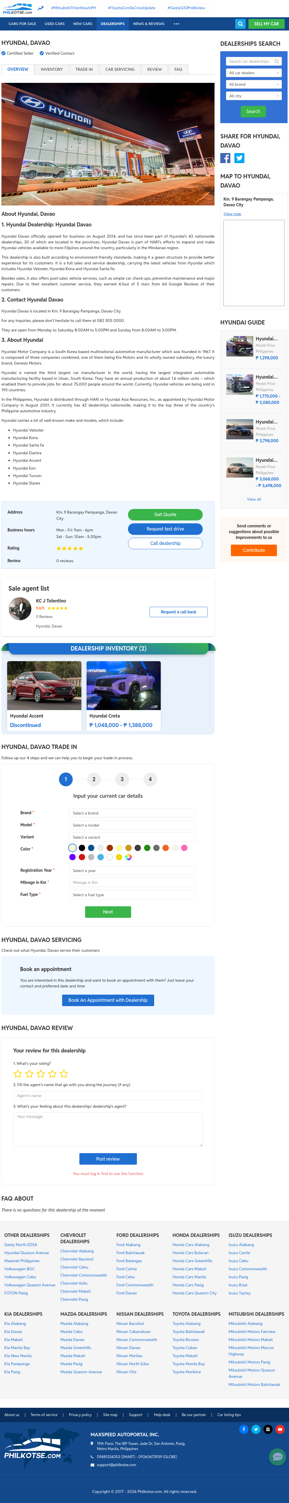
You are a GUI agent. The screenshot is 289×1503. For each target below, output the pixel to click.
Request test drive (165, 529)
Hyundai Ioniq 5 (264, 460)
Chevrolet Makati (75, 1291)
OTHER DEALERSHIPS (26, 1235)
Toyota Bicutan (186, 1339)
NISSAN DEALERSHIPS (140, 1314)
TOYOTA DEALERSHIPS (197, 1314)
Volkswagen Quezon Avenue (29, 1285)
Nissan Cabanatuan (133, 1331)
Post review (108, 1159)
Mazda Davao (72, 1339)
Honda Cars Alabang (191, 1244)
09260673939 (150, 1456)
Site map (110, 1414)
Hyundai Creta (104, 716)
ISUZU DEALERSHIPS (250, 1235)
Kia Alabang (15, 1323)
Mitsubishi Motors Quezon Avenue (252, 1373)
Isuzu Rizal (238, 1285)
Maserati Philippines (22, 1260)
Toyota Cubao (185, 1347)
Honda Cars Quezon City (195, 1293)
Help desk (162, 1414)
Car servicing (120, 69)
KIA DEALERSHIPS (23, 1314)
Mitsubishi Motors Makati (251, 1339)
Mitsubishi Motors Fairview (252, 1331)
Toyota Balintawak (189, 1331)
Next (108, 912)
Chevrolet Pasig (74, 1299)
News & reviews (148, 23)
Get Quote (165, 515)
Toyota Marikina (187, 1371)
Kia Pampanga (17, 1363)
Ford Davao (126, 1293)
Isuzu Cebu (238, 1260)
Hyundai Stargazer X (268, 339)
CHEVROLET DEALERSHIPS (75, 1238)
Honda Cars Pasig (188, 1285)
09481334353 (108, 1456)
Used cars (54, 23)
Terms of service (44, 1414)
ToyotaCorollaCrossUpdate (133, 7)
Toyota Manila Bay (189, 1363)
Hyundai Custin (264, 377)
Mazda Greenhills (75, 1347)
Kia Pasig (12, 1371)
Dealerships (113, 23)
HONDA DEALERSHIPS (196, 1235)
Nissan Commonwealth (136, 1339)
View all (254, 499)
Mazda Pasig (71, 1363)
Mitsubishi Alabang (246, 1323)
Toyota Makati (185, 1355)
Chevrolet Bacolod (76, 1259)
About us (11, 1414)
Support (135, 1414)
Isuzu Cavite (239, 1252)
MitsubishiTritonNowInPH (75, 7)
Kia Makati (13, 1339)
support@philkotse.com (116, 1464)
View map (232, 213)
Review (155, 69)
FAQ (178, 69)
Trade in (84, 69)
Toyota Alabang (186, 1323)
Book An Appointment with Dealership (108, 1000)
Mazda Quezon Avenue (81, 1371)
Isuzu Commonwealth (248, 1268)
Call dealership (165, 543)
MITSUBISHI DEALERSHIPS (256, 1314)
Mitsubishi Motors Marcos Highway (251, 1351)
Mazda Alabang (74, 1323)
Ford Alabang (128, 1244)
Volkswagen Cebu (20, 1276)
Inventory (52, 69)
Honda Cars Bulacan (190, 1252)
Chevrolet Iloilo (73, 1283)
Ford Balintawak (130, 1252)
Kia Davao (13, 1331)
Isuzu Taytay (239, 1293)
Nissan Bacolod (129, 1323)
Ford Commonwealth (135, 1285)
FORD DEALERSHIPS (137, 1235)
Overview (17, 69)
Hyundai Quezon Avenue (26, 1252)
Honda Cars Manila (189, 1276)
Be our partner (194, 1414)
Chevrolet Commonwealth (83, 1275)
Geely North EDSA (20, 1244)
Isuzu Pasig (238, 1276)
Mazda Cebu (71, 1331)
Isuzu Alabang (241, 1244)
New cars (82, 23)
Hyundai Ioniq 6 (264, 422)
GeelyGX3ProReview (188, 7)
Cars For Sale (22, 23)
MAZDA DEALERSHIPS (83, 1314)
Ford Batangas (129, 1260)
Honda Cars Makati (189, 1268)
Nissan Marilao (129, 1355)
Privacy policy (80, 1414)
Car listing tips (229, 1414)
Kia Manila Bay (17, 1347)
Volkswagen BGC (19, 1268)
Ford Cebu (125, 1276)
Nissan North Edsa (132, 1363)
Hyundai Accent (26, 716)
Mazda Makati (72, 1355)
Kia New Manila (18, 1355)
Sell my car (266, 23)
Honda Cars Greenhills (192, 1260)
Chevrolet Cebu (74, 1267)
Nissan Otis (126, 1371)
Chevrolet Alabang (77, 1251)
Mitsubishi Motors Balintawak (254, 1384)
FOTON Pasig (16, 1293)
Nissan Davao (128, 1347)
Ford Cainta (126, 1268)
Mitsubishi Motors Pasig (249, 1362)
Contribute (254, 550)
